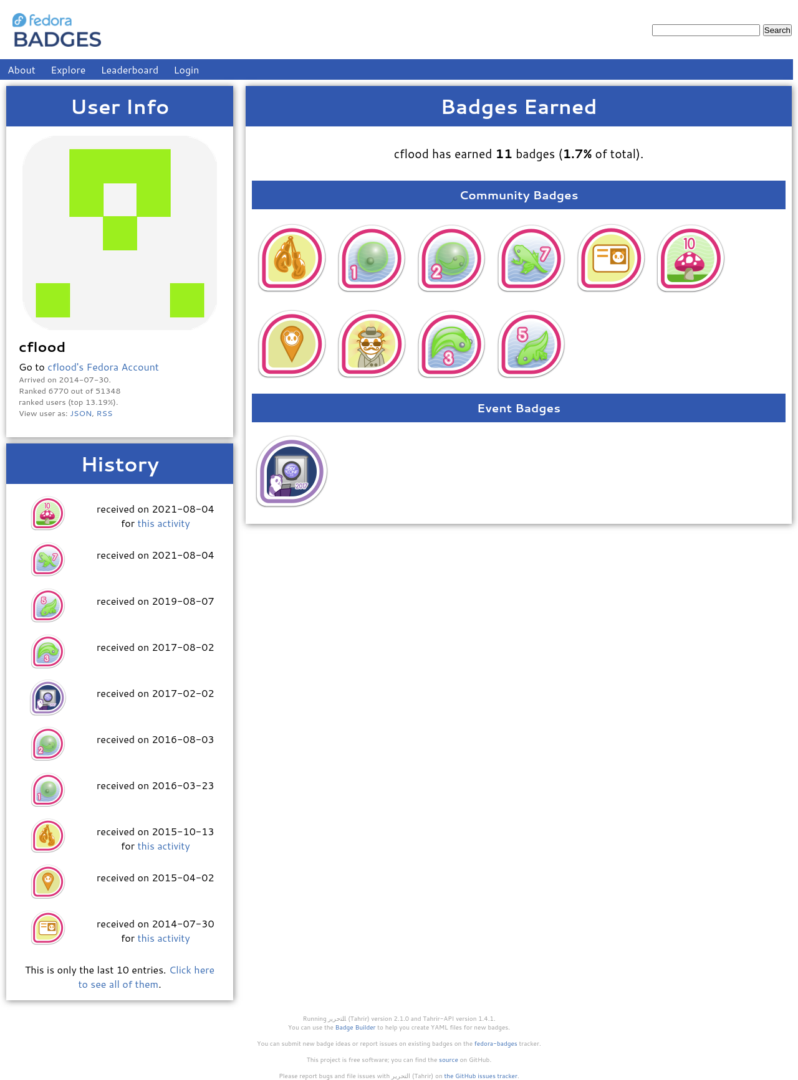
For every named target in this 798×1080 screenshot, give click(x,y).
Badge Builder (355, 1027)
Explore (67, 69)
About (21, 69)
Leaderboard (130, 69)
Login (187, 69)
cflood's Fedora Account (103, 366)
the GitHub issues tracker (480, 1075)
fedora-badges (495, 1043)
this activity (163, 523)
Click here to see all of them (146, 976)
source (448, 1059)
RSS (105, 413)
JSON (81, 413)
